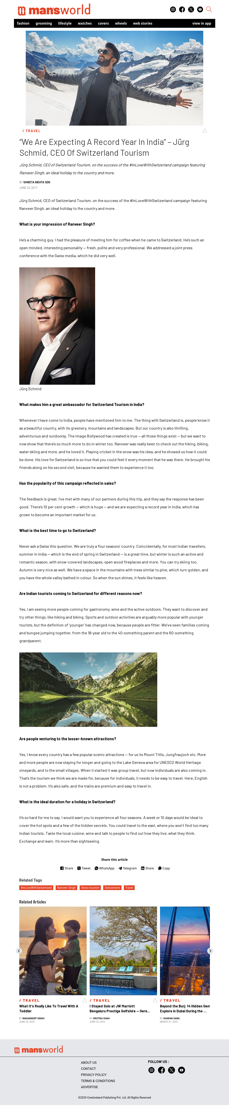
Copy (164, 868)
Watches (85, 23)
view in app (201, 23)
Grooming (44, 23)
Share (66, 868)
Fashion (23, 23)
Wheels (121, 23)
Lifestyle (65, 23)
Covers (103, 23)
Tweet (84, 868)
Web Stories (142, 23)
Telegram (127, 868)
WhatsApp (104, 868)
